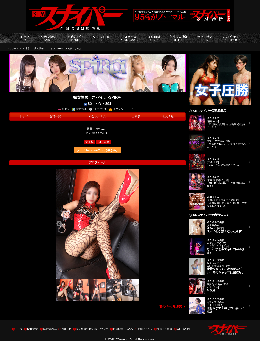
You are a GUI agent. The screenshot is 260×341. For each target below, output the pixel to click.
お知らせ (66, 329)
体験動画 (153, 38)
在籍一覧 (55, 116)
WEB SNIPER (184, 329)
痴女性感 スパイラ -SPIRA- (48, 48)
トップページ (14, 48)
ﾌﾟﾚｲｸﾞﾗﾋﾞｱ (231, 38)
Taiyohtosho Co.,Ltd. (127, 339)
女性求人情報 (178, 38)
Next (136, 224)
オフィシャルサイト (122, 109)
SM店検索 (32, 329)
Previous (59, 224)
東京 (27, 48)
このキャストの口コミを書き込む (99, 150)
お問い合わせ (145, 329)
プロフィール (97, 162)
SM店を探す (47, 38)
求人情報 (168, 116)
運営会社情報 (164, 329)
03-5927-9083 (97, 103)
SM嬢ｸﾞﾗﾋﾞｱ (74, 38)
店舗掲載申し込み (123, 329)
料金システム (97, 116)
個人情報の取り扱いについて (92, 329)
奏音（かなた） (76, 48)
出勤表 (136, 116)
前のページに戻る (171, 306)
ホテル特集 (205, 38)
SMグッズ (129, 38)
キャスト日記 (102, 38)
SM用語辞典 (50, 329)
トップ (24, 38)
